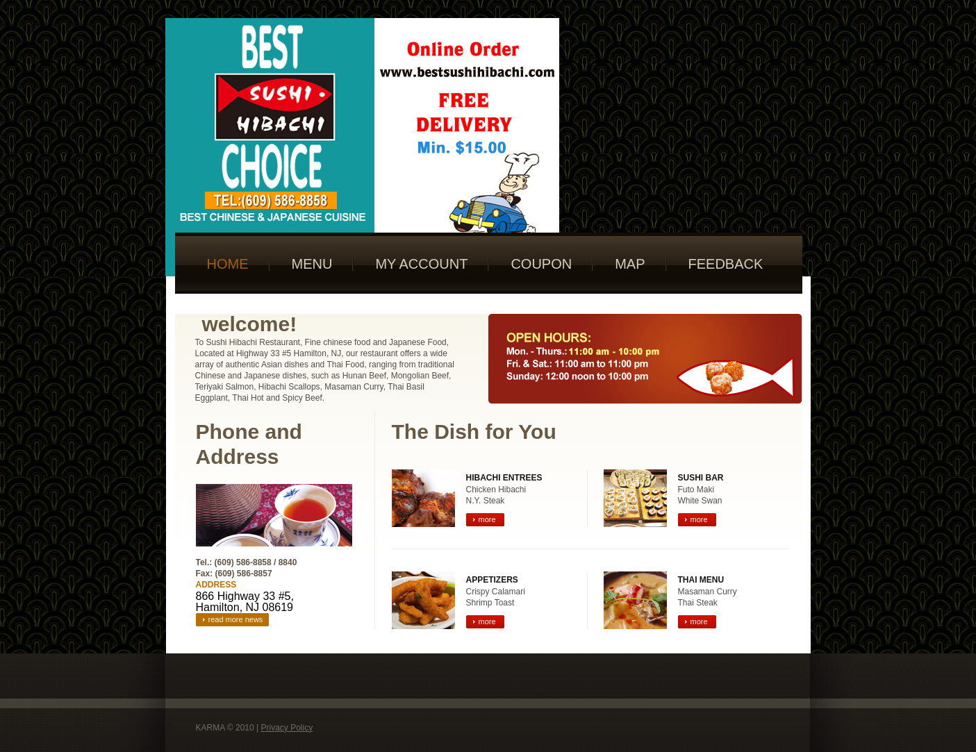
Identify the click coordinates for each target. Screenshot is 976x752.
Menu (312, 263)
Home (228, 263)
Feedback (725, 263)
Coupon (541, 263)
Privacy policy (287, 728)
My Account (421, 263)
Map (630, 263)
